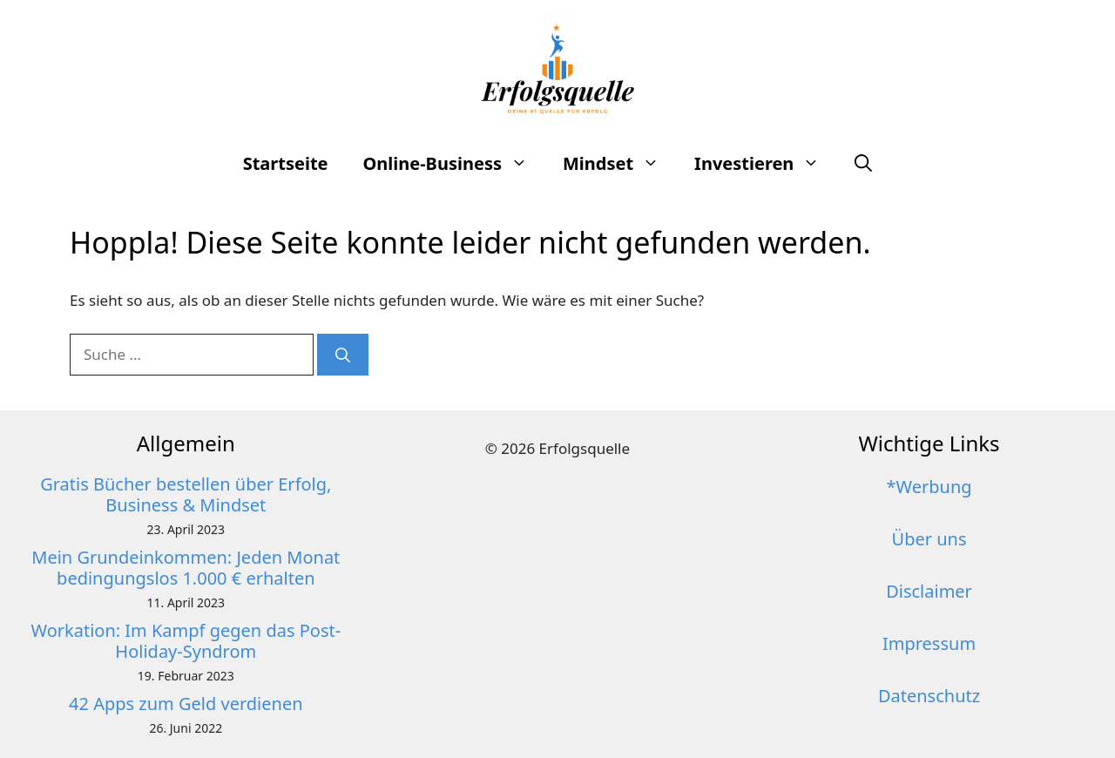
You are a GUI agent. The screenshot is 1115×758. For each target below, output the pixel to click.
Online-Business (454, 164)
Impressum (929, 643)
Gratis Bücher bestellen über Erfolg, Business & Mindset (185, 494)
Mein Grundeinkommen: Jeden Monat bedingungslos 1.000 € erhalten (185, 567)
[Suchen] (342, 355)
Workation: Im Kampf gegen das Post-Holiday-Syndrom (185, 641)
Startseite (285, 163)
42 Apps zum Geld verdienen (185, 703)
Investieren (765, 164)
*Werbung (928, 486)
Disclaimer (929, 591)
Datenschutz (929, 695)
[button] (863, 164)
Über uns (929, 539)
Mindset (620, 164)
